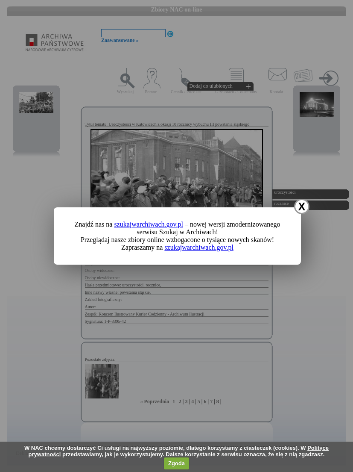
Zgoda (176, 463)
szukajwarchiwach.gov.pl (148, 224)
